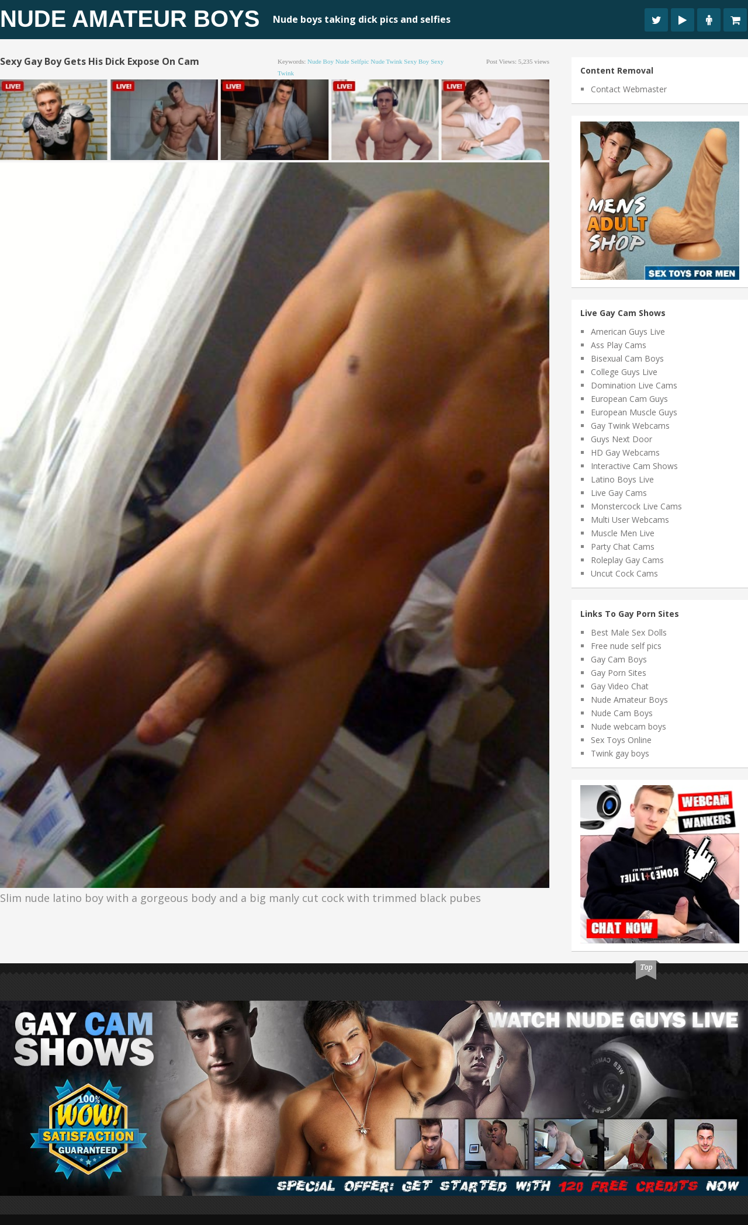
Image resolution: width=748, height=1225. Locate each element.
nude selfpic (352, 61)
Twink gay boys (620, 753)
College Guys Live (624, 371)
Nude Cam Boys (622, 713)
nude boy (320, 61)
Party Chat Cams (622, 546)
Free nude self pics (626, 645)
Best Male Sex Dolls (629, 632)
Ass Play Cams (618, 345)
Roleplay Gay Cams (627, 559)
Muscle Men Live (622, 533)
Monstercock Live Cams (636, 506)
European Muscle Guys (634, 412)
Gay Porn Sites (618, 672)
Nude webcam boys (628, 726)
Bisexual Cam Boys (627, 358)
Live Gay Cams (619, 492)
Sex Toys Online (621, 739)
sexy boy (416, 61)
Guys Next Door (621, 439)
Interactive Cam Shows (634, 465)
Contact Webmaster (629, 89)
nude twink (386, 61)
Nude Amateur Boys (129, 19)
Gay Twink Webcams (630, 425)
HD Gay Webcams (625, 452)
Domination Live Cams (634, 385)
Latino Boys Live (622, 479)
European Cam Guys (629, 398)
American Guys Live (628, 331)
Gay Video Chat (620, 686)
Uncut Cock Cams (624, 573)
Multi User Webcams (630, 519)
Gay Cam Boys (619, 659)
